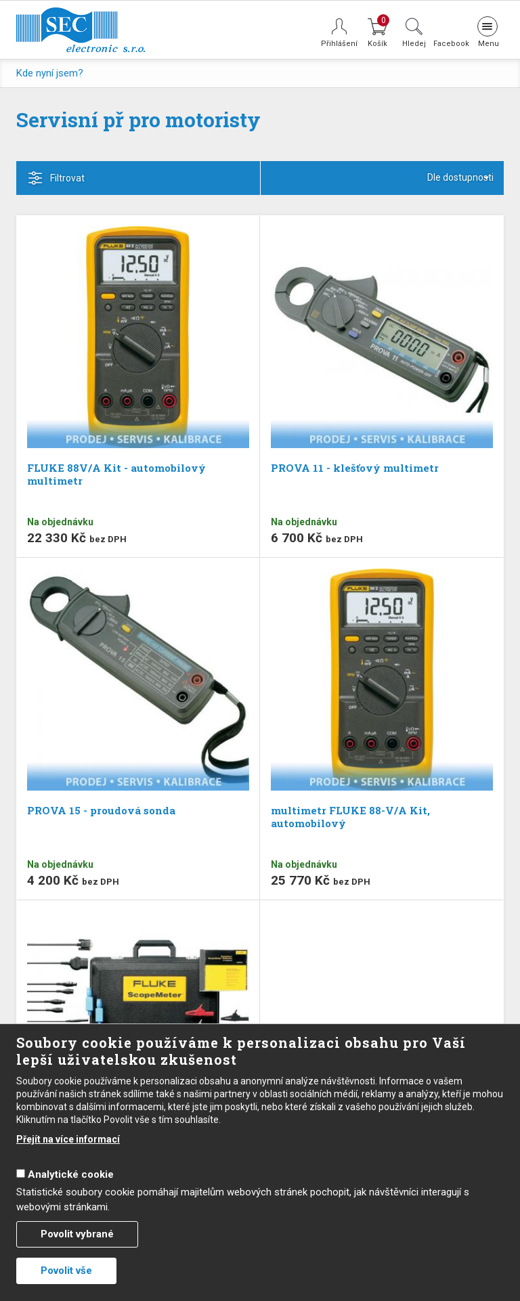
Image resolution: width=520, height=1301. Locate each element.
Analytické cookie (71, 1174)
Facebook (450, 43)
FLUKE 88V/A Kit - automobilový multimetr (116, 474)
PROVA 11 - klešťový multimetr (355, 468)
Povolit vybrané (77, 1234)
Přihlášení (339, 43)
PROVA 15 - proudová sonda (101, 810)
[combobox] (382, 178)
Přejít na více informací (68, 1139)
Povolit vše (66, 1270)
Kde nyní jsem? (49, 73)
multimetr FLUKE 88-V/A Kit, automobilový (350, 816)
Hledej (414, 43)
